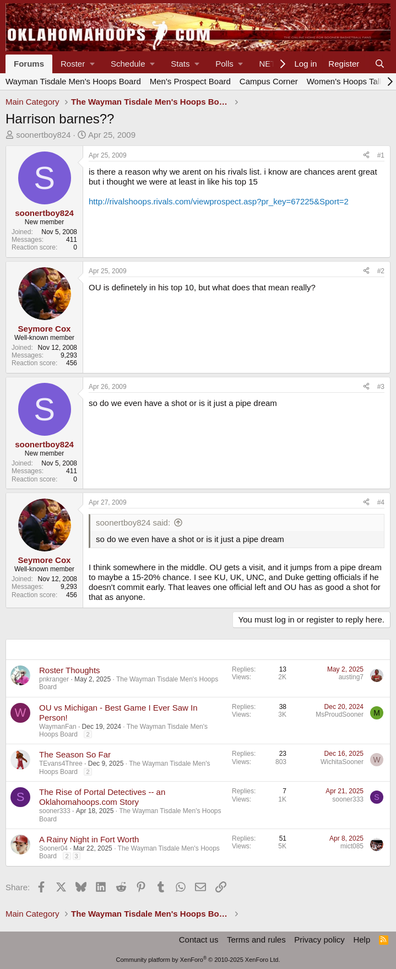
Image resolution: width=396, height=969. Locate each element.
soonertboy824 (43, 134)
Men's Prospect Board (190, 81)
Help (361, 939)
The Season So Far (75, 754)
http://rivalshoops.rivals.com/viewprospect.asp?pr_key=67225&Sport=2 (219, 201)
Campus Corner (269, 81)
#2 (380, 271)
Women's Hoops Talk (345, 81)
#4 (380, 502)
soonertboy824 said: (133, 522)
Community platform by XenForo (198, 959)
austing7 (351, 677)
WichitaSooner (342, 762)
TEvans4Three (61, 763)
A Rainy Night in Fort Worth (89, 839)
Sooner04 (53, 848)
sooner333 (54, 811)
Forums (29, 63)
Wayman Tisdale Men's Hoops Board (73, 81)
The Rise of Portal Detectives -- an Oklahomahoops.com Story (102, 796)
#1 (380, 155)
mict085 (352, 846)
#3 (380, 387)
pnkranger (54, 679)
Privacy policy (319, 939)
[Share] (366, 155)
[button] (77, 64)
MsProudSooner (340, 714)
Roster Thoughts (69, 670)
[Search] (379, 64)
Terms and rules (256, 939)
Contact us (199, 939)
